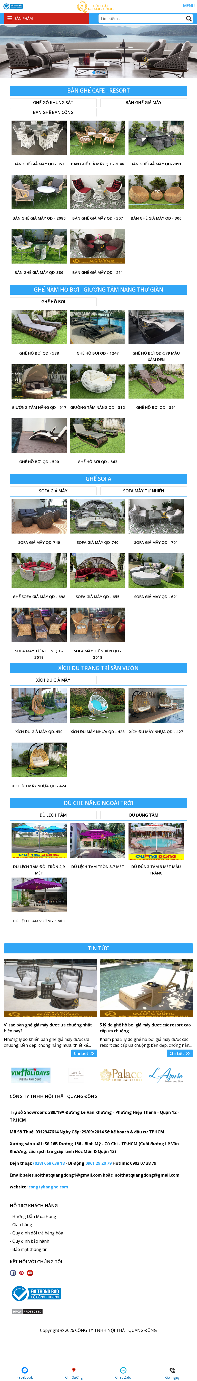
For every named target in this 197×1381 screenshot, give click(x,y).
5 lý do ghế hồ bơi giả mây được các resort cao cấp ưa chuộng (145, 1028)
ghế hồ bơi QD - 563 (97, 461)
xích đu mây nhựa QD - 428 (98, 731)
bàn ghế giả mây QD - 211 (97, 272)
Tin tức (98, 948)
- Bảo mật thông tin (28, 1249)
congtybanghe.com (48, 1187)
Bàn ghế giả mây (144, 102)
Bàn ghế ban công (53, 112)
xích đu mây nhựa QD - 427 (156, 731)
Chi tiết (84, 1053)
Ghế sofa (98, 478)
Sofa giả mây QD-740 (98, 542)
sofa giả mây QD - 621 (156, 596)
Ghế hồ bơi (53, 301)
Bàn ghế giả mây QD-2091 (156, 163)
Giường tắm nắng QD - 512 (97, 407)
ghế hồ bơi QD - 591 (156, 407)
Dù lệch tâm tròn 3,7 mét (97, 866)
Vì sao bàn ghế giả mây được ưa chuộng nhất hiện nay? (48, 1028)
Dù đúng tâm (143, 815)
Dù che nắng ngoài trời (98, 803)
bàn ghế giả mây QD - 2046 (97, 163)
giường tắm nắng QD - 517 (39, 407)
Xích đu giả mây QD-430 (39, 731)
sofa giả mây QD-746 (39, 542)
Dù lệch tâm (53, 815)
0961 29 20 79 (98, 1163)
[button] (93, 72)
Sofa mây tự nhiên (143, 491)
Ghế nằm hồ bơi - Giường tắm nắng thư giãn (98, 289)
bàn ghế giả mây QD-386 (39, 272)
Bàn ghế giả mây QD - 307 (97, 218)
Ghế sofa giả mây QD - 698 (39, 596)
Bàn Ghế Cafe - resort (98, 90)
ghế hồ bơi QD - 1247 (98, 353)
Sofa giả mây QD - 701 (156, 542)
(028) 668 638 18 (49, 1163)
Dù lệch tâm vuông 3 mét (39, 920)
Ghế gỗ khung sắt (53, 102)
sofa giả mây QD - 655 (98, 596)
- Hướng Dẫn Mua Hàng (33, 1216)
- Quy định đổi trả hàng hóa (36, 1233)
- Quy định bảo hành (29, 1241)
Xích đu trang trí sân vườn (98, 668)
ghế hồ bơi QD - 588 (39, 353)
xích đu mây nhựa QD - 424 (39, 785)
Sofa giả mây (53, 491)
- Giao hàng (21, 1224)
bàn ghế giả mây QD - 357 (39, 163)
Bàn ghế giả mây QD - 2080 (39, 218)
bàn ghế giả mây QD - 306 (156, 218)
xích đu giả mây (53, 680)
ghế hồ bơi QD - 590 (39, 461)
